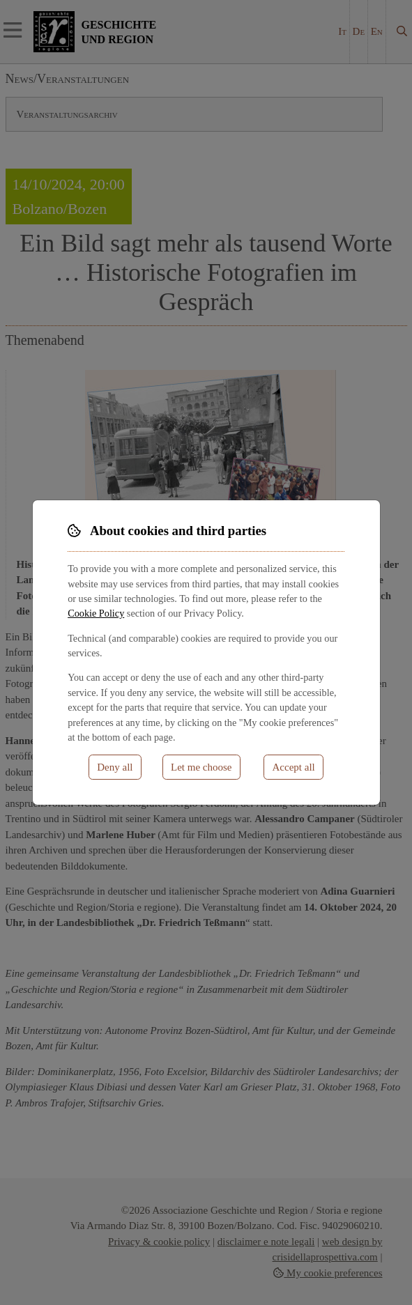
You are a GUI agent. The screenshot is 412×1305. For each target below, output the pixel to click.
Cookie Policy (96, 613)
